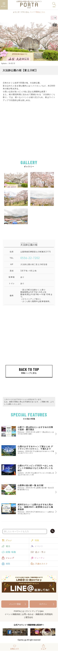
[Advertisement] (29, 134)
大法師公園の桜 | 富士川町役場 (33, 264)
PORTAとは (19, 611)
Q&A (41, 611)
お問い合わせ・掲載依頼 (32, 614)
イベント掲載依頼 (12, 614)
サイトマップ (32, 611)
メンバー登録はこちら (37, 12)
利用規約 (49, 614)
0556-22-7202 (30, 258)
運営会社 (29, 617)
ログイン (43, 604)
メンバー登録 (15, 604)
